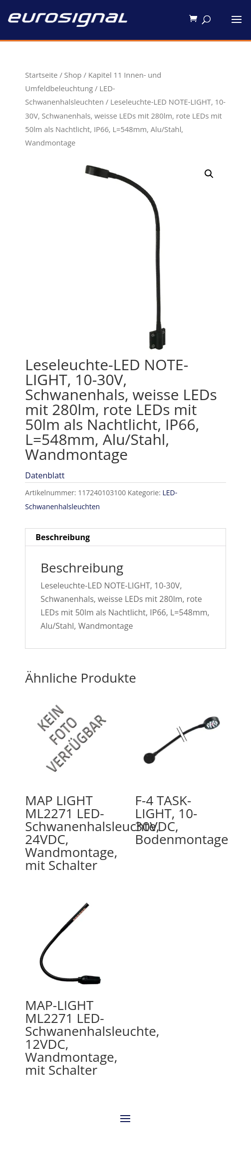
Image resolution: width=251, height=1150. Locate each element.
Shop (73, 75)
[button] (209, 174)
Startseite (41, 75)
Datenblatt (44, 475)
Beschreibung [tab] (62, 537)
